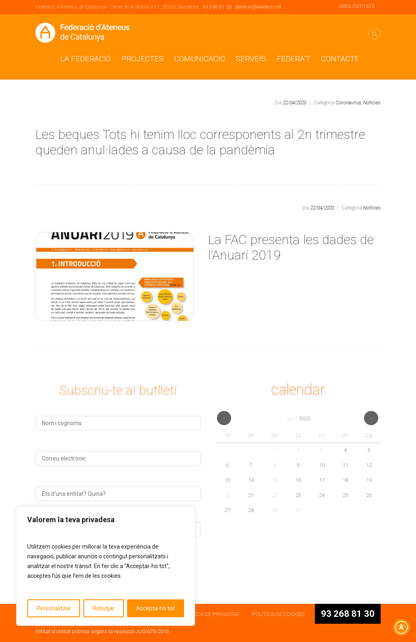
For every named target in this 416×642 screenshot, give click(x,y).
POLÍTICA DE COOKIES (278, 614)
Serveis (251, 58)
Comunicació (199, 58)
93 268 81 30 (217, 7)
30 (298, 510)
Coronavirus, (349, 103)
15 (274, 480)
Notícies (372, 103)
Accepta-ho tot (155, 608)
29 (274, 510)
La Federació (85, 58)
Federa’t (293, 58)
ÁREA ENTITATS (357, 6)
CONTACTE (340, 58)
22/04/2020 (294, 103)
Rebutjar (104, 608)
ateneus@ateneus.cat (258, 7)
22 (274, 495)
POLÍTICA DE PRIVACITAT (211, 614)
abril (298, 418)
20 (227, 495)
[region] (105, 566)
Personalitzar (54, 608)
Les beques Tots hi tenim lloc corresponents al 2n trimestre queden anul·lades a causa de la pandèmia (200, 142)
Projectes (142, 58)
